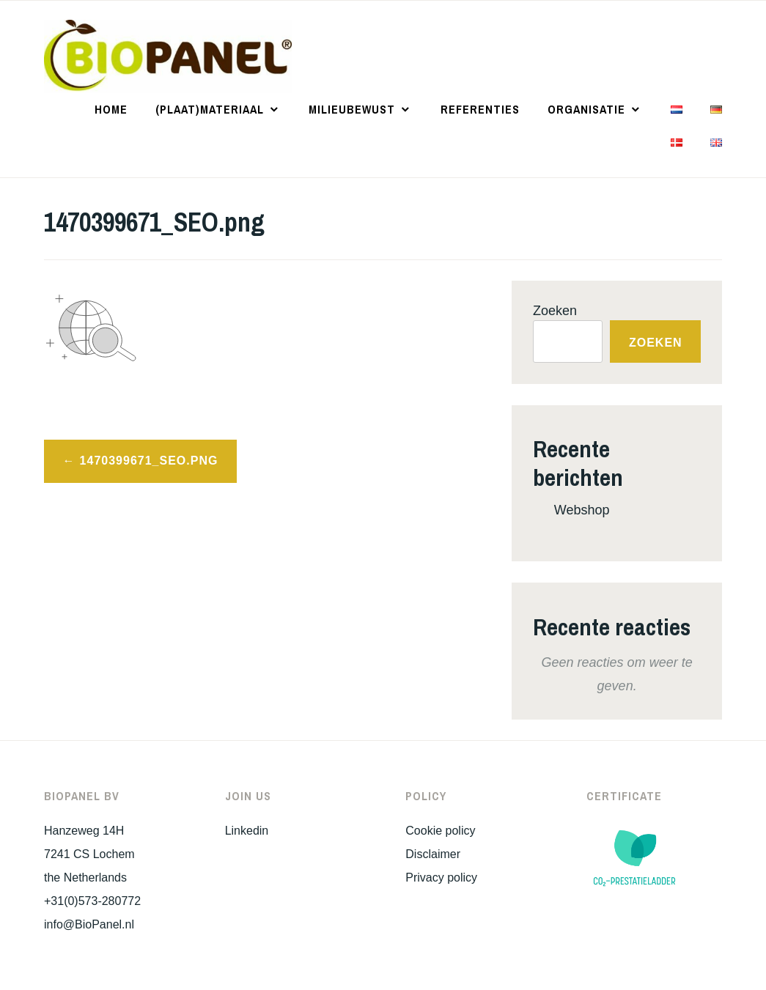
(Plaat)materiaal (209, 109)
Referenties (480, 109)
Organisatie (586, 109)
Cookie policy (440, 830)
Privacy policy (441, 877)
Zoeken (555, 310)
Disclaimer (432, 854)
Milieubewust (352, 109)
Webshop (582, 510)
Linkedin (247, 830)
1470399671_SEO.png (149, 460)
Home (111, 109)
